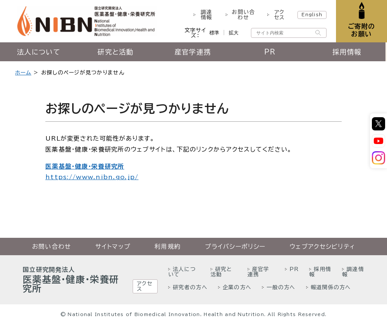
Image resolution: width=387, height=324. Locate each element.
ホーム (23, 72)
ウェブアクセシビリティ (322, 246)
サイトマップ (112, 246)
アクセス (279, 14)
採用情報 (348, 51)
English (312, 14)
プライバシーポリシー (235, 246)
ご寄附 (361, 30)
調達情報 (206, 14)
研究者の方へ (190, 287)
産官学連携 (193, 51)
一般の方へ (280, 287)
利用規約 (168, 246)
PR (271, 51)
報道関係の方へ (331, 287)
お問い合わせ (243, 14)
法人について (38, 51)
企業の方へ (237, 287)
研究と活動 (116, 51)
